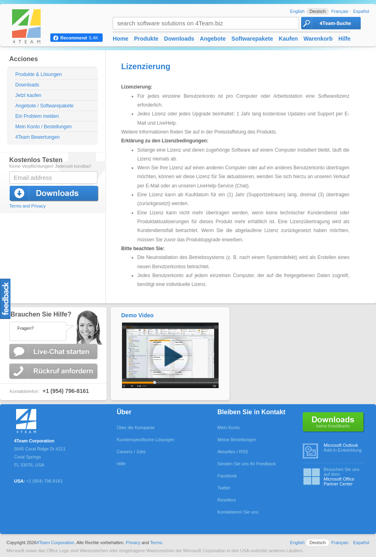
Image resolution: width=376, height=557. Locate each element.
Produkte (146, 38)
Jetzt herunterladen (54, 193)
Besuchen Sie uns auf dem (344, 476)
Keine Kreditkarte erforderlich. (333, 422)
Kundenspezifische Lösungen (146, 439)
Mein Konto (228, 427)
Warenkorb (318, 38)
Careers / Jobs (131, 451)
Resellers (226, 499)
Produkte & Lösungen (38, 74)
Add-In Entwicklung (344, 447)
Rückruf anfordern (54, 371)
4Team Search (331, 23)
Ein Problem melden (37, 116)
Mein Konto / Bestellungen (43, 126)
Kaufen (288, 38)
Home (120, 38)
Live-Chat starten (54, 352)
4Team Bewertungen (37, 137)
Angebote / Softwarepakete (44, 106)
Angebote (213, 38)
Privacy (133, 542)
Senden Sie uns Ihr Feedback (246, 463)
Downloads (27, 85)
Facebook (227, 475)
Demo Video (137, 315)
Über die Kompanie (136, 427)
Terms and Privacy (27, 205)
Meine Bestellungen (236, 439)
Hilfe (344, 38)
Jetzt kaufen (28, 95)
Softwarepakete (252, 38)
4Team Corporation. (56, 542)
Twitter (223, 487)
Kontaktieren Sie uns (237, 512)
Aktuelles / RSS (232, 451)
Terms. (156, 542)
